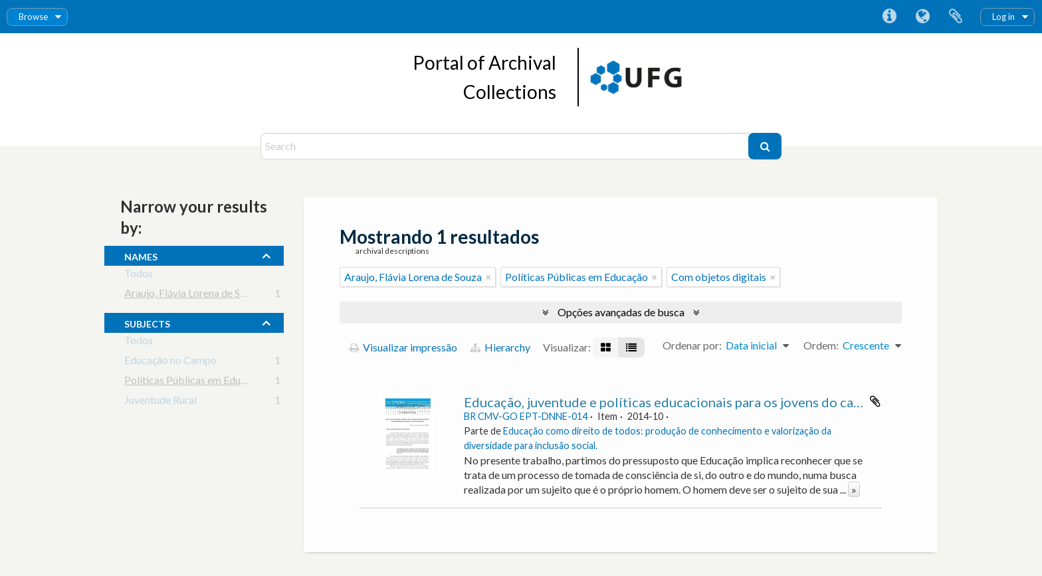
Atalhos (889, 16)
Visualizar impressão (403, 347)
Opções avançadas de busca (621, 312)
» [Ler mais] (854, 489)
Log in (1003, 16)
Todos (138, 275)
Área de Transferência (955, 16)
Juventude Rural (160, 402)
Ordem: (821, 345)
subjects (147, 322)
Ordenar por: (692, 345)
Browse (33, 16)
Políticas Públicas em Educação (195, 382)
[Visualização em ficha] (606, 347)
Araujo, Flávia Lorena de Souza (193, 295)
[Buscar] (765, 146)
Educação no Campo (170, 362)
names (140, 255)
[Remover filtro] (488, 277)
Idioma (922, 16)
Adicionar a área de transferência (875, 401)
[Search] (506, 146)
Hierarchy (500, 347)
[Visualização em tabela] (631, 347)
